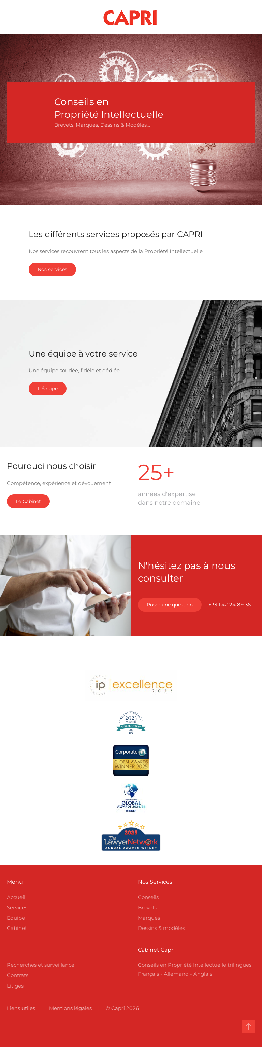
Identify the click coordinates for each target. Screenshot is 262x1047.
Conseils (148, 897)
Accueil (16, 897)
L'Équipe (48, 389)
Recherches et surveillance (40, 965)
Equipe (16, 918)
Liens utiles (20, 1008)
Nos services (52, 269)
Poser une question (170, 605)
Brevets (147, 907)
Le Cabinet (28, 501)
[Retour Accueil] (131, 17)
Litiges (15, 985)
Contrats (17, 975)
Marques (149, 918)
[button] (10, 17)
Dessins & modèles (161, 928)
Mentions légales (69, 1008)
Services (17, 907)
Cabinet (17, 928)
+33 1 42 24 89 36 (229, 604)
